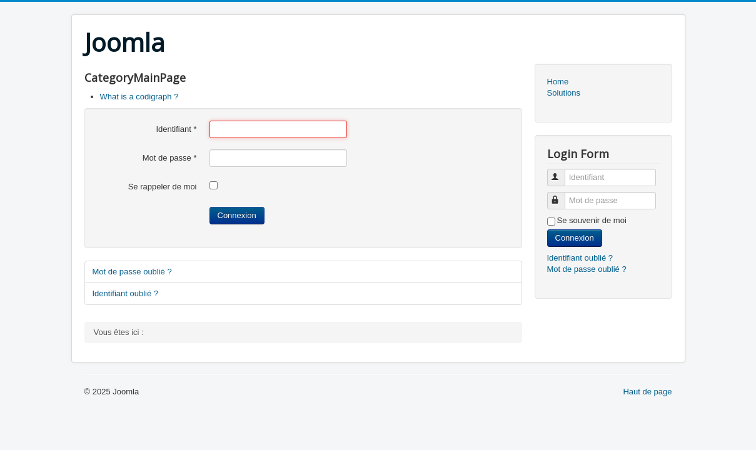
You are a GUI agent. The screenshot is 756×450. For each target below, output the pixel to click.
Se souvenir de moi (592, 220)
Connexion (237, 215)
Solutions (563, 93)
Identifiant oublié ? (126, 293)
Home (558, 81)
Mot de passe (170, 157)
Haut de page (647, 391)
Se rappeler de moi (162, 186)
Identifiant (176, 129)
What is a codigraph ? (139, 96)
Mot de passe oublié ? (132, 271)
